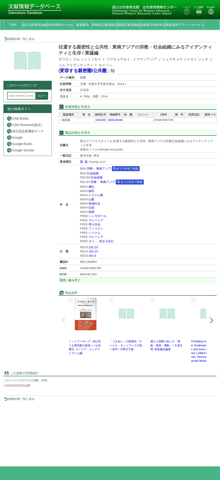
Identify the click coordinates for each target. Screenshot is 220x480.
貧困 (91, 212)
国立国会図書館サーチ (25, 131)
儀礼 (91, 186)
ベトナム (94, 232)
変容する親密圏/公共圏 (83, 70)
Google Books (19, 143)
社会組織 (93, 173)
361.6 (92, 255)
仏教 (91, 199)
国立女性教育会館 (35, 25)
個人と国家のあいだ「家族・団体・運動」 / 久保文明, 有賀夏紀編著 (166, 345)
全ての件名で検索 (125, 168)
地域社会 (94, 203)
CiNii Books (18, 118)
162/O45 (100, 120)
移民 (91, 191)
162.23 (93, 247)
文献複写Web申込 (153, 25)
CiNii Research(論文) (24, 124)
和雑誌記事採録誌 (104, 25)
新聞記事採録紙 (128, 25)
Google (14, 137)
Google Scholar (20, 150)
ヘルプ (186, 10)
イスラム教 (95, 195)
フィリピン (96, 228)
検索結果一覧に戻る (19, 39)
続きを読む (106, 241)
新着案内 (82, 25)
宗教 (90, 168)
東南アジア (103, 168)
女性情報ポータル (60, 25)
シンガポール (97, 216)
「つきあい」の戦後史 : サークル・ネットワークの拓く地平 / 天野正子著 (126, 345)
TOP (13, 25)
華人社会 (94, 224)
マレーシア (96, 220)
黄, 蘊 (84, 161)
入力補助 (199, 10)
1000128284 (115, 120)
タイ (92, 241)
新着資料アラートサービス (185, 25)
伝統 (91, 207)
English (211, 10)
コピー (41, 96)
